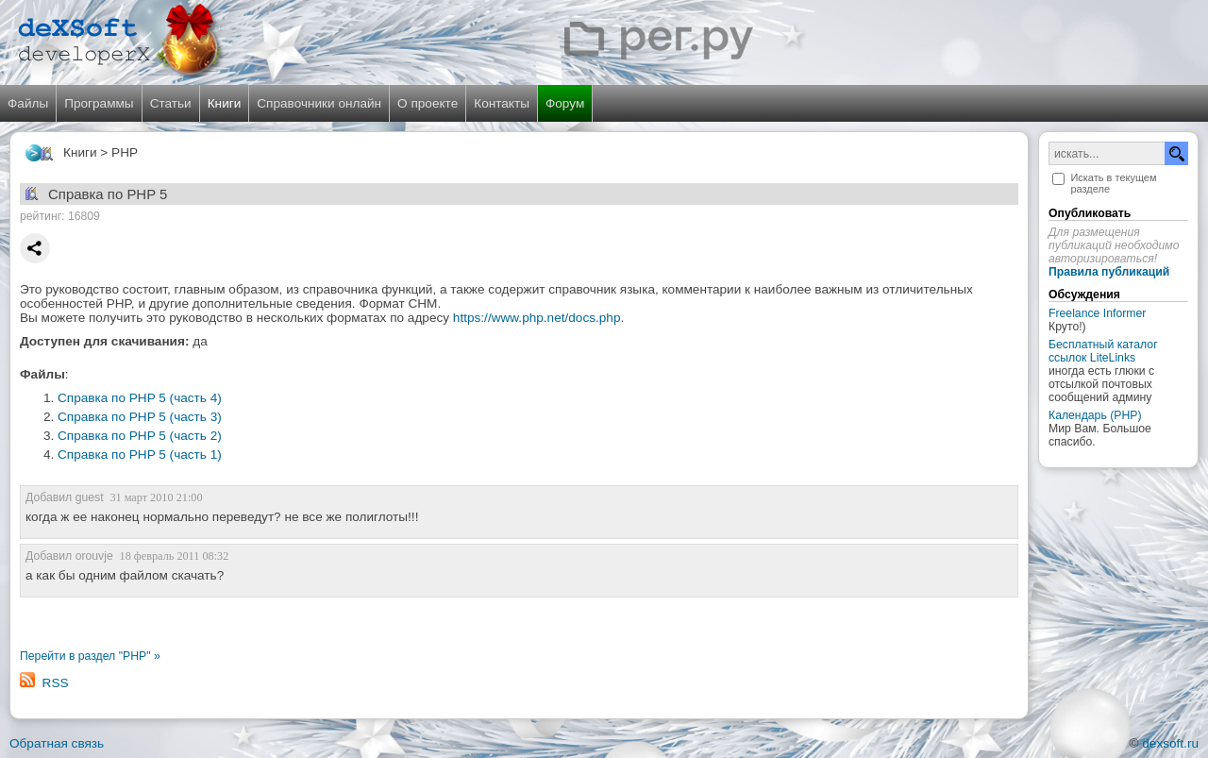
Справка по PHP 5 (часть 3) (140, 417)
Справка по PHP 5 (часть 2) (140, 436)
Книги (225, 103)
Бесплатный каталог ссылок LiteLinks (1103, 351)
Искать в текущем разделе (1113, 183)
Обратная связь (56, 743)
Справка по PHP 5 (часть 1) (140, 454)
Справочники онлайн (319, 103)
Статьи (171, 103)
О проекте (427, 103)
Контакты (501, 103)
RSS (55, 683)
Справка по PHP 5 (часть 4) (140, 398)
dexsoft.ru (1170, 743)
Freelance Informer (1097, 313)
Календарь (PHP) (1095, 415)
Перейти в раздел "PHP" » (90, 656)
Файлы (28, 103)
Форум (564, 103)
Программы (98, 103)
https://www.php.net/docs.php (537, 318)
